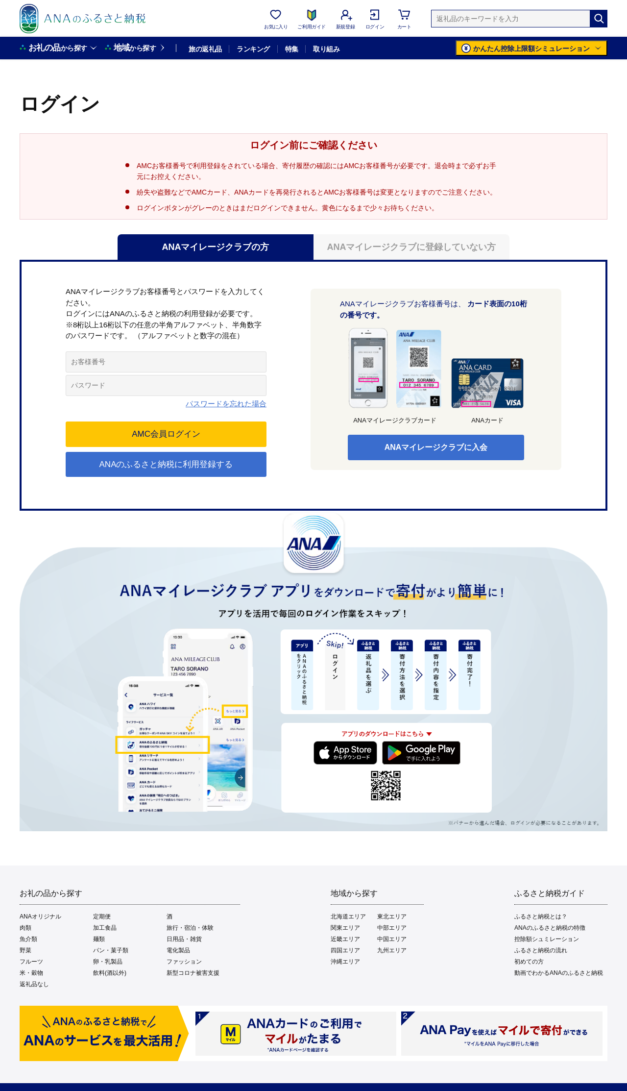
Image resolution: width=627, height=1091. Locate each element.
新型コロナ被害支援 (193, 972)
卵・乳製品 (107, 961)
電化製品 (178, 950)
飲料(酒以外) (109, 972)
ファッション (184, 961)
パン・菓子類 (110, 950)
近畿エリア (345, 939)
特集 (291, 49)
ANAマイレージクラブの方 (215, 247)
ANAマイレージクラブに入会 (436, 447)
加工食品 (105, 927)
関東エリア (345, 927)
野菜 (25, 950)
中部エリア (392, 927)
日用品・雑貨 (184, 939)
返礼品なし (34, 984)
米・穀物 (31, 972)
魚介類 (28, 939)
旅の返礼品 (205, 49)
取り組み (326, 49)
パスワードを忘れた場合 (226, 403)
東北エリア (392, 916)
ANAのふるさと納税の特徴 (549, 927)
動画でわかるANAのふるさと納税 (558, 972)
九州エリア (392, 950)
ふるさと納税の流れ (540, 950)
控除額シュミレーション (546, 939)
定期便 (102, 916)
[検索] (598, 18)
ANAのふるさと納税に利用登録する (166, 464)
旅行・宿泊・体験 (190, 927)
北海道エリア (348, 916)
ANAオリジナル (40, 916)
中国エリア (392, 939)
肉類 (25, 927)
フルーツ (31, 961)
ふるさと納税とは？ (540, 916)
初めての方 (529, 961)
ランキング (253, 49)
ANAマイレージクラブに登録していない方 (411, 247)
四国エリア (345, 950)
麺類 (99, 939)
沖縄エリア (345, 961)
